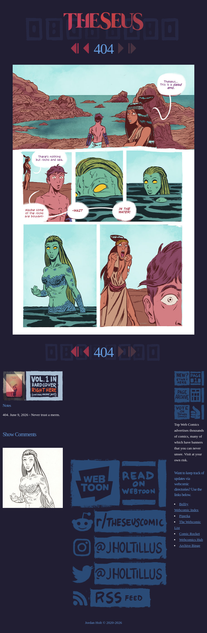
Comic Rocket (189, 534)
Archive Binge (189, 545)
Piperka (184, 516)
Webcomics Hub (191, 540)
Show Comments (19, 434)
